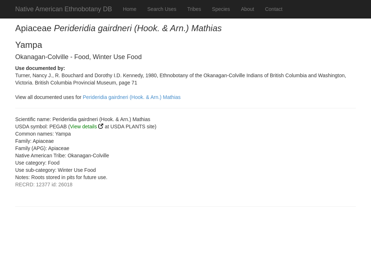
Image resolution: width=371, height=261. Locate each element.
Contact (273, 9)
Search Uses (161, 9)
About (247, 9)
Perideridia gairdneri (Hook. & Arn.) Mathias (132, 97)
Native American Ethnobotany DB (63, 9)
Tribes (194, 9)
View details (83, 126)
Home (129, 9)
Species (221, 9)
